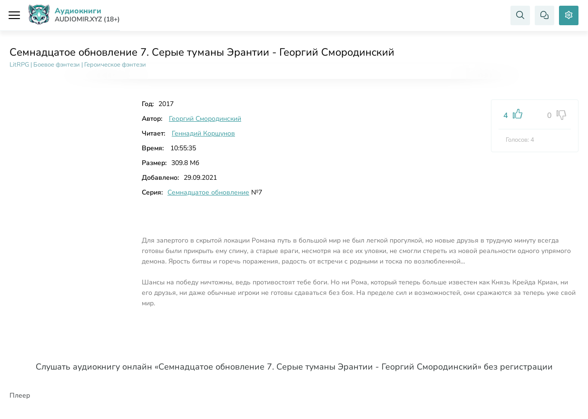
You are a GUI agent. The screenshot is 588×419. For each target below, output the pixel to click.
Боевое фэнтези (56, 64)
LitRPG (19, 64)
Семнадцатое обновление (208, 192)
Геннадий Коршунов (203, 133)
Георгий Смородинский (205, 118)
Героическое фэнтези (115, 64)
